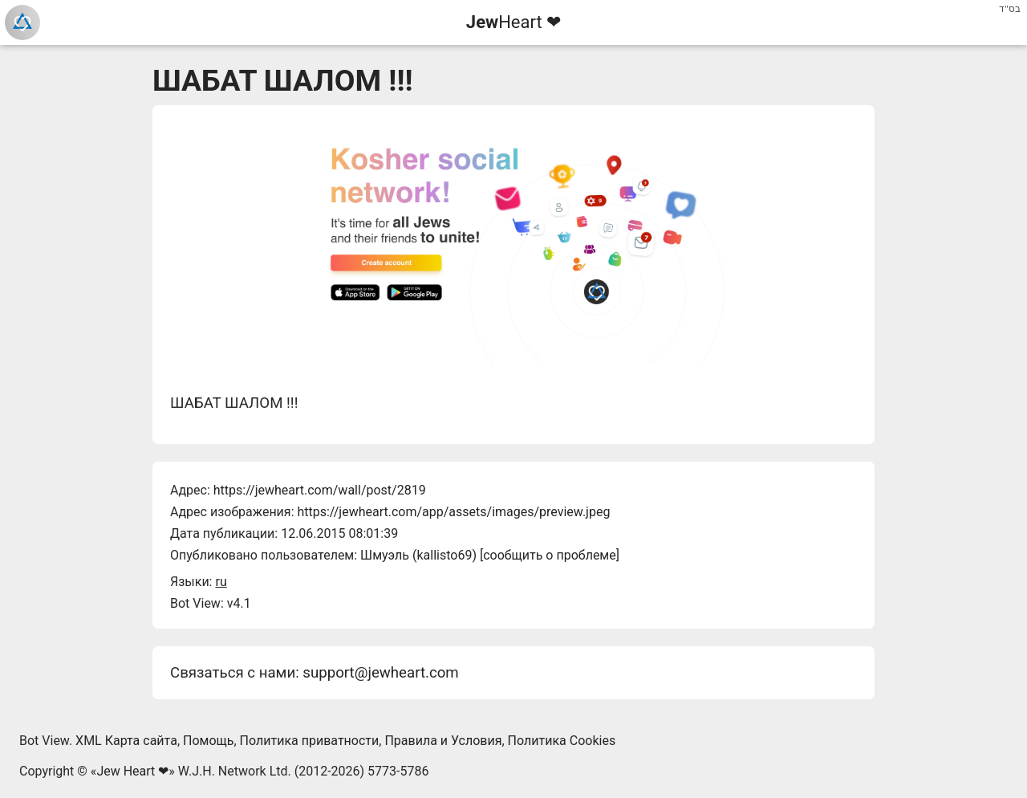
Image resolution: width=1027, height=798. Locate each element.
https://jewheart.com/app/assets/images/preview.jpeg (453, 511)
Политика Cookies (562, 740)
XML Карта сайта (126, 740)
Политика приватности (310, 740)
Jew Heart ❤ (132, 771)
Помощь (208, 740)
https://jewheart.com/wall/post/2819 (319, 490)
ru (220, 581)
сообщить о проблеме (549, 555)
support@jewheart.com (380, 673)
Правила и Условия (442, 740)
